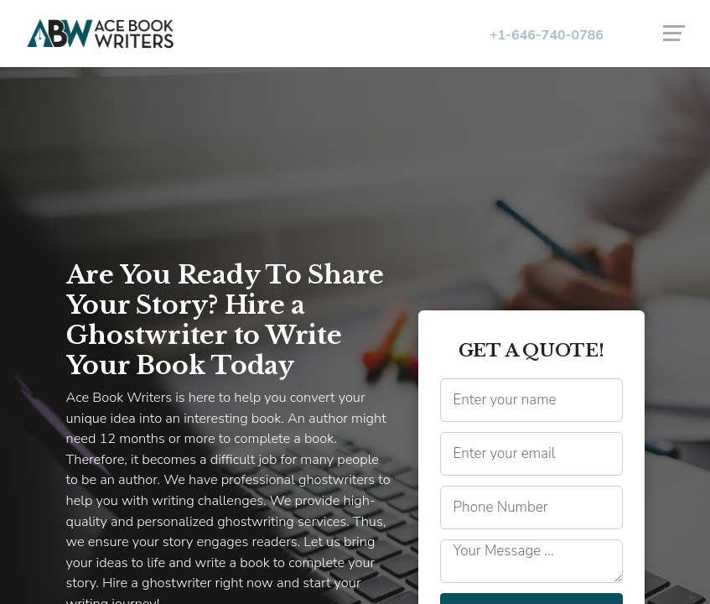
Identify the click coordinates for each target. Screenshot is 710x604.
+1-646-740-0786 (547, 35)
